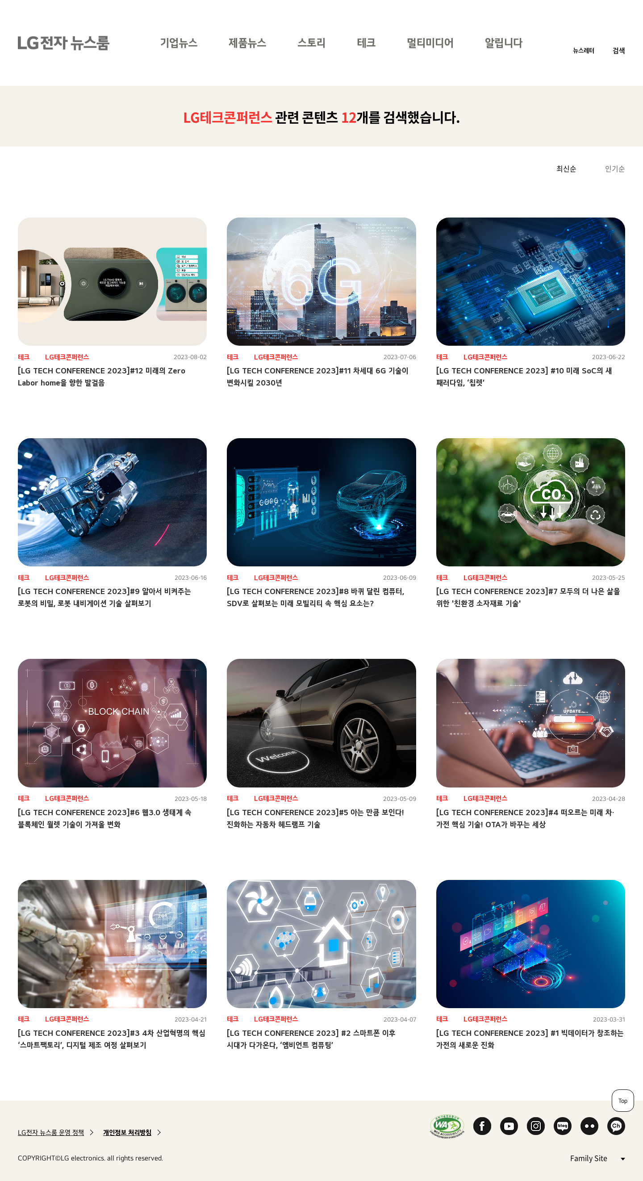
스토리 (311, 43)
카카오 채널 (616, 1126)
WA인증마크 (447, 1126)
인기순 (615, 168)
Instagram (536, 1126)
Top (622, 1100)
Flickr (589, 1126)
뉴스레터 (583, 50)
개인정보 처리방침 (127, 1132)
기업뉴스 (178, 43)
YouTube (509, 1126)
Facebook (482, 1126)
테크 (366, 43)
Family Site (597, 1157)
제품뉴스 (247, 43)
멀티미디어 (430, 43)
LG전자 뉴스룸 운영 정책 (51, 1132)
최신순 (566, 168)
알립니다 (503, 43)
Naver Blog (563, 1126)
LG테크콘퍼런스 (67, 357)
